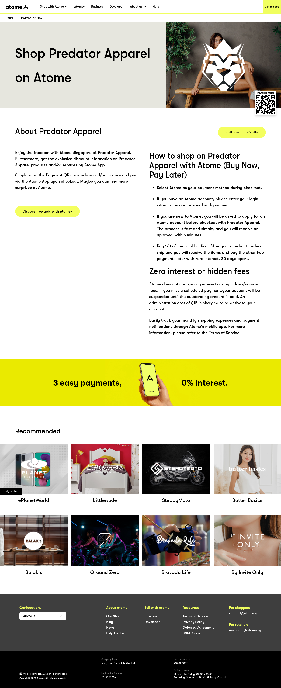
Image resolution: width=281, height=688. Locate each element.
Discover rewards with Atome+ (47, 211)
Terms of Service (195, 616)
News (110, 627)
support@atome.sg (243, 613)
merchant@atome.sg (245, 630)
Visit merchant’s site (241, 132)
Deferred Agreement (198, 627)
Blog (109, 622)
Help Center (115, 633)
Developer (116, 6)
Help (156, 6)
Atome (10, 18)
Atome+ (79, 6)
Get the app (272, 6)
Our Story (113, 616)
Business (97, 6)
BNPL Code (191, 633)
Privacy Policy (193, 622)
